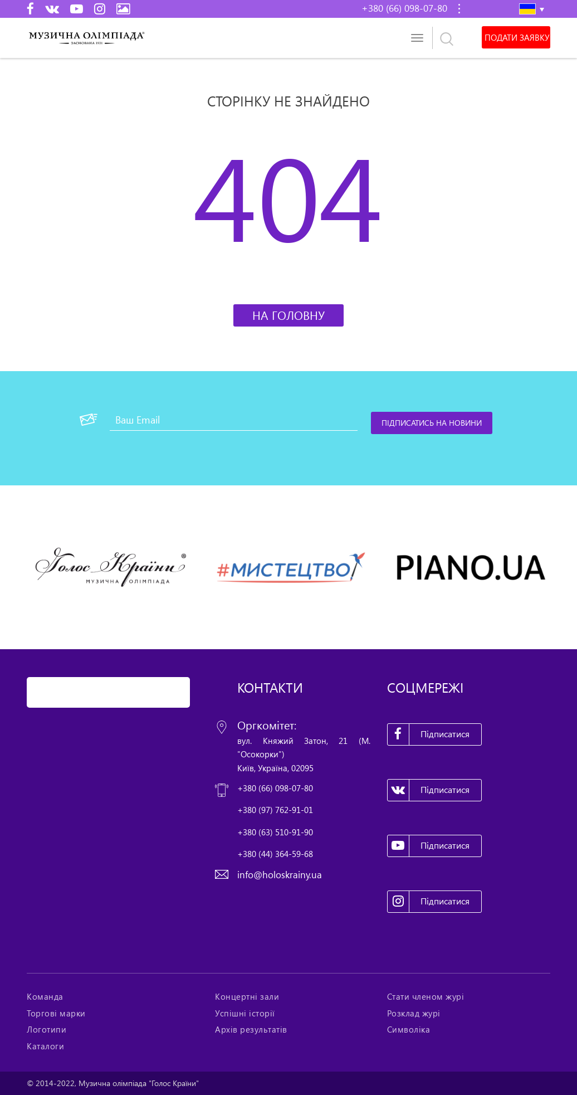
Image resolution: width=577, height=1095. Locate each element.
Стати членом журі (425, 996)
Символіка (409, 1029)
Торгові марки (56, 1013)
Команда (45, 996)
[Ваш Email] (234, 419)
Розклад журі (414, 1013)
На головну (288, 315)
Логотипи (46, 1029)
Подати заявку (516, 37)
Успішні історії (245, 1013)
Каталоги (45, 1046)
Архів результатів (251, 1029)
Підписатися (429, 734)
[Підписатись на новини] (432, 423)
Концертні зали (247, 996)
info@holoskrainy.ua (279, 874)
